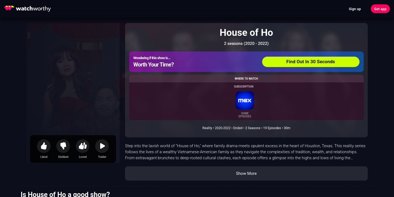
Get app (380, 9)
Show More (246, 173)
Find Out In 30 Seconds (310, 61)
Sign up (355, 9)
